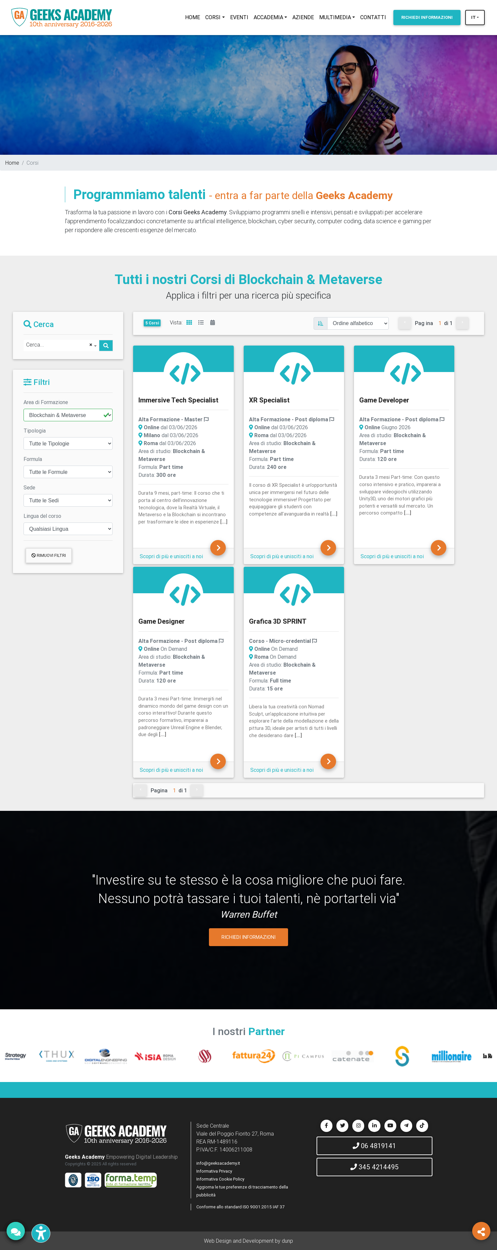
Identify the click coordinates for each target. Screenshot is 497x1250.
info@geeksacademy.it (218, 1163)
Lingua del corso (42, 516)
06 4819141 (374, 1146)
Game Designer (161, 621)
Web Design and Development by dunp (248, 1240)
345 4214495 (374, 1167)
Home (12, 162)
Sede (29, 487)
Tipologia (35, 430)
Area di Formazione (46, 402)
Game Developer (384, 400)
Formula (33, 459)
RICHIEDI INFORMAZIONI (248, 937)
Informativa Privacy (214, 1171)
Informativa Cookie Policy (220, 1179)
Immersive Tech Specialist (178, 400)
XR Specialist (269, 400)
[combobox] (61, 345)
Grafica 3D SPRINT (278, 621)
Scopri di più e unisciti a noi (171, 556)
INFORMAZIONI (427, 17)
